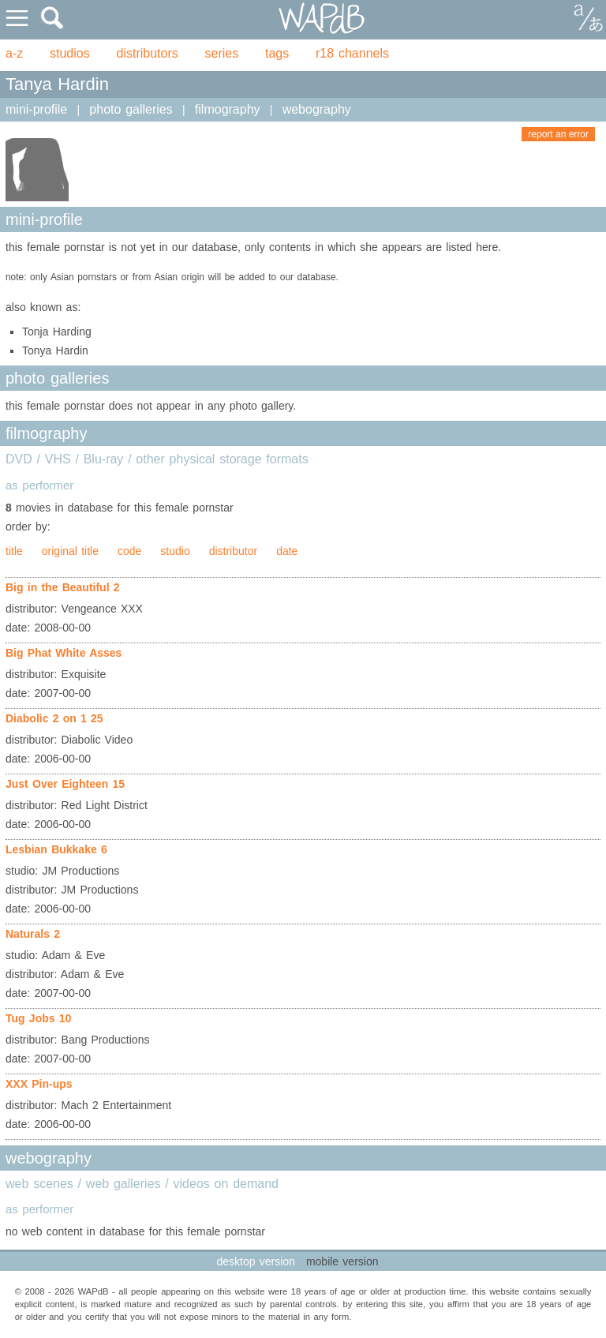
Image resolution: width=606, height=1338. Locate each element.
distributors (147, 53)
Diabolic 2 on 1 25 (54, 718)
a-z (14, 53)
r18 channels (352, 53)
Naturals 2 (33, 934)
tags (277, 53)
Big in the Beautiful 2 (63, 587)
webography (316, 109)
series (222, 53)
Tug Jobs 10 (38, 1018)
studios (70, 53)
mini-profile (36, 109)
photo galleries (130, 109)
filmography (227, 109)
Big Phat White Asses (64, 653)
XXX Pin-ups (39, 1084)
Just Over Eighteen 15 (65, 784)
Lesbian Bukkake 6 (56, 849)
